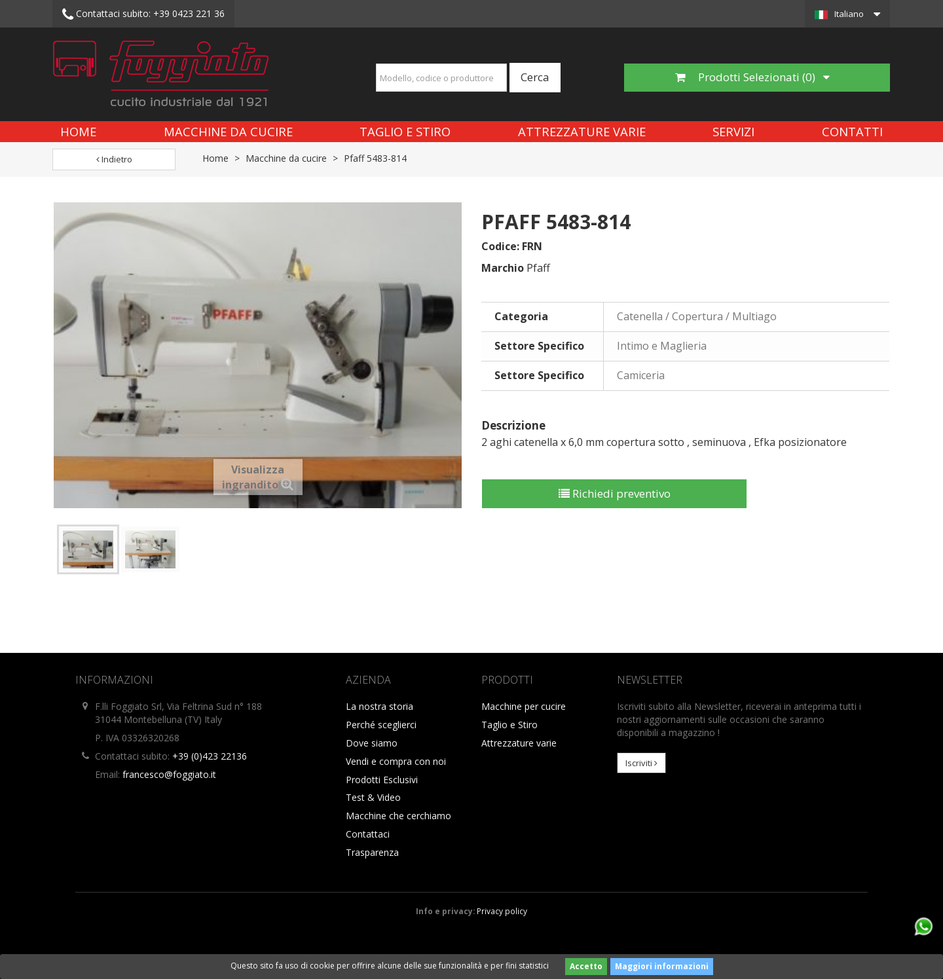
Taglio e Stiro (405, 131)
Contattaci (368, 834)
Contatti (852, 131)
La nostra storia (379, 706)
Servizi (733, 131)
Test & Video (373, 797)
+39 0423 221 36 (143, 14)
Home (78, 131)
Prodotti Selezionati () (752, 76)
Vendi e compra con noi (396, 761)
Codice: (500, 246)
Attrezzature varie (582, 131)
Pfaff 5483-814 (375, 158)
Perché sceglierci (381, 724)
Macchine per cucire (523, 706)
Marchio (502, 268)
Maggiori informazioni (662, 966)
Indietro (114, 159)
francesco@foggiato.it (169, 774)
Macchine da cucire (228, 131)
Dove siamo (372, 743)
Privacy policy (502, 911)
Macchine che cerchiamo (398, 815)
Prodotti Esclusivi (382, 779)
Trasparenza (372, 852)
